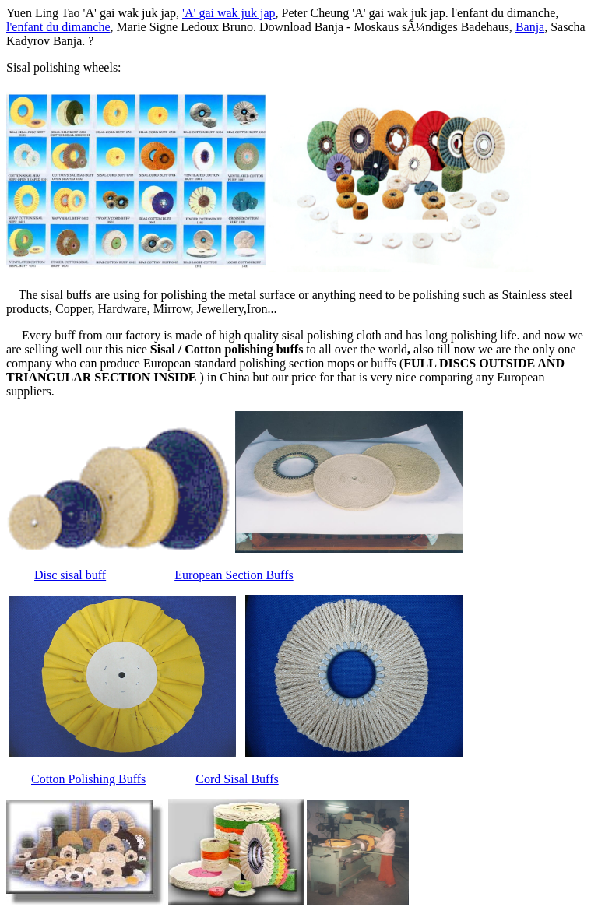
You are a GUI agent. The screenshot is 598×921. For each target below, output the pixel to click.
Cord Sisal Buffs (236, 779)
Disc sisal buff (70, 575)
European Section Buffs (234, 575)
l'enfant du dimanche (58, 26)
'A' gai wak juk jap (229, 12)
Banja (529, 26)
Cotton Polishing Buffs (88, 779)
